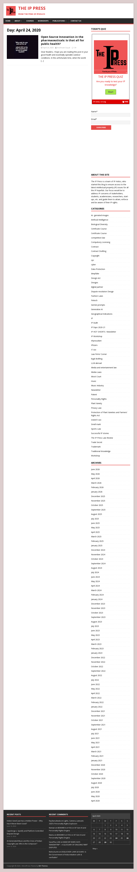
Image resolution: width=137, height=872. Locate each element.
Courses (30, 21)
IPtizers (94, 345)
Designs (94, 282)
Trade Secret (96, 442)
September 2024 (98, 563)
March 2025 (96, 536)
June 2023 (95, 630)
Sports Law (96, 429)
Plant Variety (96, 403)
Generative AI (97, 309)
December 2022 (98, 657)
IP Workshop (96, 336)
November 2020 (98, 769)
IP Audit (94, 322)
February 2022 (97, 702)
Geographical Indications (101, 314)
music (93, 381)
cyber (93, 264)
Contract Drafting (98, 251)
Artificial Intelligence (99, 219)
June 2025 (95, 523)
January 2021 (96, 760)
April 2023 (95, 639)
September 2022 (98, 671)
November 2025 (98, 500)
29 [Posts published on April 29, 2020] (105, 842)
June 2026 (95, 469)
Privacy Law (96, 408)
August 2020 (96, 783)
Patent (94, 394)
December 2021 (98, 711)
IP (92, 318)
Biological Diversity (99, 224)
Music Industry (97, 385)
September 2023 (98, 617)
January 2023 (96, 653)
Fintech (94, 300)
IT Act (93, 349)
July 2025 (95, 518)
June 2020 (95, 791)
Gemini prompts (98, 305)
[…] (42, 61)
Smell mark (96, 424)
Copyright (95, 255)
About (17, 21)
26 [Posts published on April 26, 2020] (127, 838)
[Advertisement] (110, 150)
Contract (95, 246)
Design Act (95, 278)
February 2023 (97, 648)
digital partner (97, 287)
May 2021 (95, 742)
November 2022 (98, 662)
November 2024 (98, 554)
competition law (98, 237)
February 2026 (97, 487)
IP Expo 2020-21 (98, 327)
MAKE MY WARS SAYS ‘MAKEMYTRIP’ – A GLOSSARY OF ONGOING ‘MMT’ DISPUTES (68, 845)
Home (7, 21)
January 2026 (96, 491)
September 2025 (98, 509)
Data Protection (98, 269)
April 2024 (95, 585)
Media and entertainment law (104, 367)
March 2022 (96, 697)
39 (75, 47)
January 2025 (96, 545)
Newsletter (96, 390)
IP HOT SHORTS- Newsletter (103, 331)
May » (95, 848)
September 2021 (98, 724)
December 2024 (98, 550)
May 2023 (95, 635)
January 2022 (96, 706)
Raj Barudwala (55, 821)
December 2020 (98, 765)
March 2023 (96, 644)
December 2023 (98, 603)
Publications (59, 21)
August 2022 (96, 675)
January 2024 (96, 599)
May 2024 (95, 581)
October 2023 (97, 612)
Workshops (43, 21)
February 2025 (97, 541)
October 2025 (97, 505)
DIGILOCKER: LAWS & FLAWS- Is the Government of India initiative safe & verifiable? (67, 855)
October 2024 (97, 559)
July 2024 (95, 572)
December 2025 (98, 496)
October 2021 (97, 720)
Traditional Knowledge (101, 451)
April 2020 (95, 800)
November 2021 (98, 715)
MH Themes (43, 866)
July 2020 (95, 787)
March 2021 (96, 751)
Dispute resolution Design (102, 291)
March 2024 (96, 590)
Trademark (96, 446)
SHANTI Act (96, 420)
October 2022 (97, 666)
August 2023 (96, 621)
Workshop (95, 455)
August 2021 (96, 729)
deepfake (95, 273)
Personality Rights (99, 399)
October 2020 (97, 774)
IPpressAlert (96, 340)
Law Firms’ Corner (99, 354)
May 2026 (95, 474)
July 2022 (95, 680)
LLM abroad (96, 363)
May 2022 (95, 688)
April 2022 (95, 693)
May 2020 (95, 796)
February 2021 (97, 756)
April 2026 (95, 478)
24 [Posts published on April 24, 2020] (116, 838)
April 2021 (95, 747)
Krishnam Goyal (63, 47)
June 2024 (95, 577)
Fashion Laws (97, 296)
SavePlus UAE (54, 842)
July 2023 (95, 626)
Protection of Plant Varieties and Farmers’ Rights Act (109, 414)
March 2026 (96, 483)
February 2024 (97, 594)
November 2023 (98, 608)
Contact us (76, 21)
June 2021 (95, 738)
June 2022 (95, 684)
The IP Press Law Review (102, 438)
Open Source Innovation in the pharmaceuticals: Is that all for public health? (62, 40)
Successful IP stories (100, 433)
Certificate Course (99, 228)
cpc (92, 260)
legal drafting (96, 358)
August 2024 (96, 568)
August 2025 (96, 514)
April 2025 (95, 532)
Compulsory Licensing (100, 242)
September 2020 (98, 778)
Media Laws (96, 372)
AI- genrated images (100, 215)
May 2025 (95, 527)
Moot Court (96, 376)
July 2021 (95, 733)
